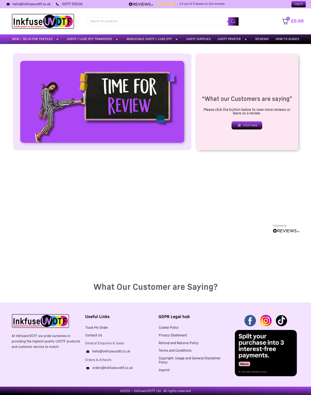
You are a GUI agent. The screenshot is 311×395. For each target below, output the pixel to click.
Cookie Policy (169, 328)
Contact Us (93, 335)
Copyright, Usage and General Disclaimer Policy (190, 361)
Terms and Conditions (175, 351)
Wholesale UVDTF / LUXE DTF (152, 39)
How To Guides (287, 39)
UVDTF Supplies (198, 39)
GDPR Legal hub (174, 317)
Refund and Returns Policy (179, 343)
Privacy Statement (173, 335)
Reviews (262, 39)
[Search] (233, 21)
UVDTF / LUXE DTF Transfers (93, 39)
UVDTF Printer (233, 39)
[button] (298, 4)
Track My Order (96, 328)
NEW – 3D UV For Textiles (36, 39)
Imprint (164, 371)
